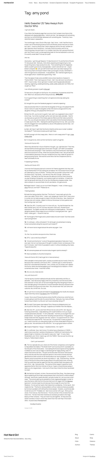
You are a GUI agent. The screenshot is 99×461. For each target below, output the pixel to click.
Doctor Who (37, 35)
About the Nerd (43, 3)
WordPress (92, 456)
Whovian (46, 89)
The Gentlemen (55, 292)
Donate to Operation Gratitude (59, 3)
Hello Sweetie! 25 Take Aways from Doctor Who (44, 24)
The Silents (43, 294)
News (35, 3)
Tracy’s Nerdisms (90, 3)
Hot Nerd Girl (9, 3)
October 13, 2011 (28, 408)
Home (30, 3)
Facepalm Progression (76, 3)
